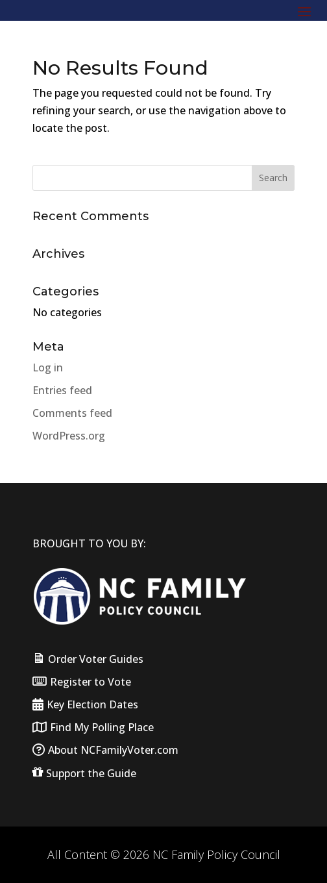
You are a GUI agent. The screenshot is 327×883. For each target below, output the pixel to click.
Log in (47, 367)
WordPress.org (68, 436)
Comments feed (72, 413)
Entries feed (62, 390)
